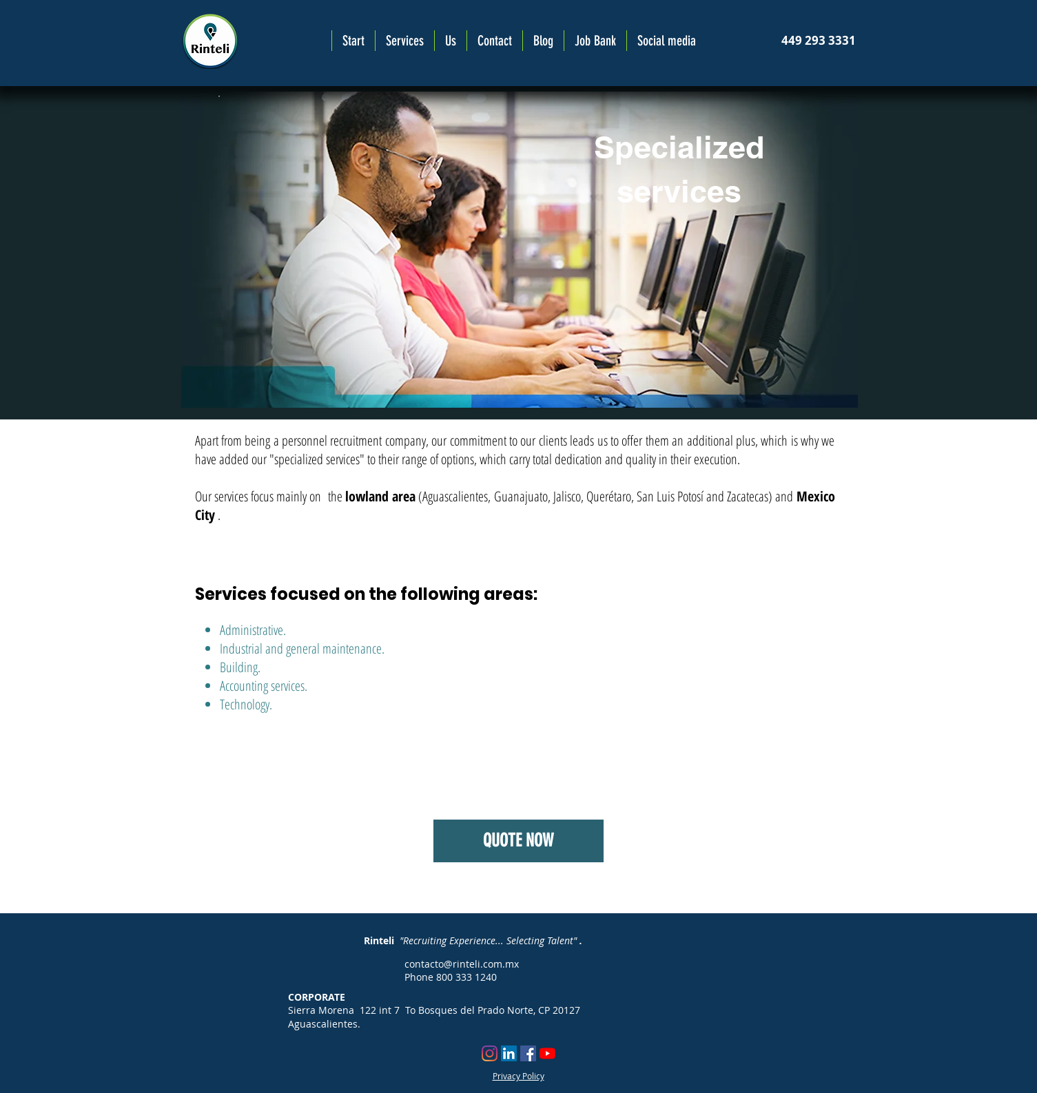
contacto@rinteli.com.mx (461, 963)
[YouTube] (547, 1053)
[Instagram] (489, 1053)
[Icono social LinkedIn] (509, 1053)
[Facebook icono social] (528, 1053)
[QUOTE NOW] (518, 841)
